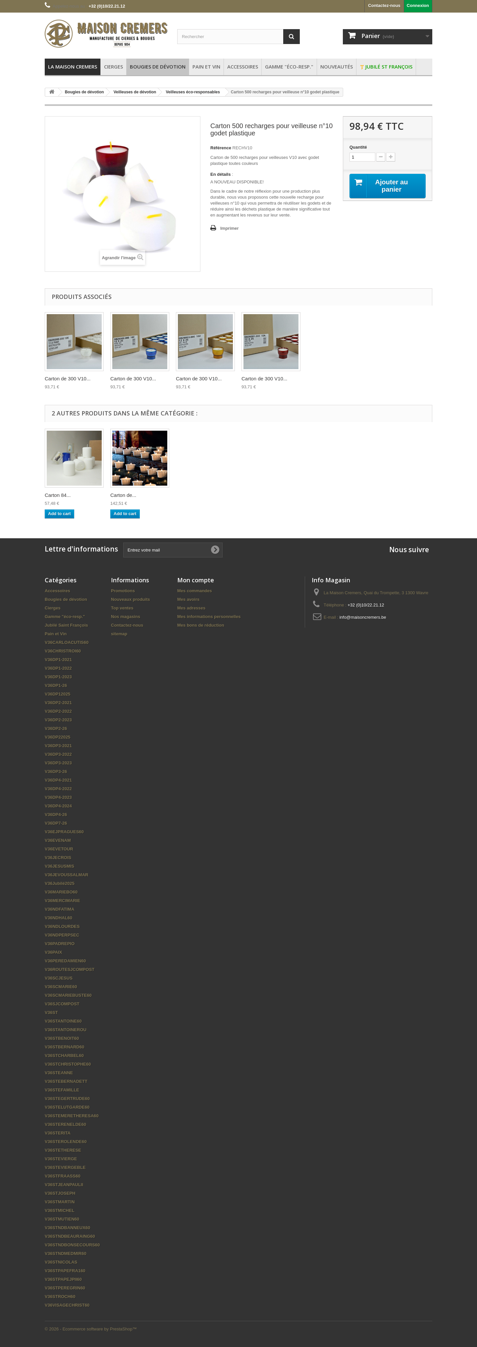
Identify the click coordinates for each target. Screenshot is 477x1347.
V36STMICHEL (60, 1210)
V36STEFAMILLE (62, 1089)
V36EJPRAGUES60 (64, 831)
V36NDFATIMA (59, 909)
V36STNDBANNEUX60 (67, 1227)
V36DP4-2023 (58, 797)
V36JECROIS (58, 857)
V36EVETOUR (59, 848)
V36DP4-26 (56, 814)
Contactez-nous (384, 5)
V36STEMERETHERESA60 (72, 1115)
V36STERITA (58, 1133)
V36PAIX (53, 952)
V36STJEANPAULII (64, 1184)
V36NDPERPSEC (62, 935)
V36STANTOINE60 (63, 1021)
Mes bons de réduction (200, 625)
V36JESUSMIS (59, 866)
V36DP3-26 (56, 771)
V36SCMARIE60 (61, 986)
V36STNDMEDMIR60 (65, 1253)
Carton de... (123, 495)
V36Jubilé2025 (60, 883)
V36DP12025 (57, 694)
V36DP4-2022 (58, 788)
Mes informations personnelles (208, 616)
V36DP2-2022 (58, 711)
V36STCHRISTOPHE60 (68, 1064)
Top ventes (122, 607)
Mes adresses (191, 607)
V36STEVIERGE (61, 1158)
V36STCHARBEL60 (64, 1055)
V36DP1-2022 (58, 668)
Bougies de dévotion (66, 599)
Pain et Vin (56, 633)
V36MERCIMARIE (62, 900)
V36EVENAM (58, 840)
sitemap (119, 633)
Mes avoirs (188, 599)
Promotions (123, 590)
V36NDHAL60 (58, 917)
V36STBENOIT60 (62, 1038)
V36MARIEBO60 (61, 892)
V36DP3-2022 (58, 754)
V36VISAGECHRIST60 (67, 1305)
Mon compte (195, 580)
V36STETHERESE (63, 1150)
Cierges (53, 607)
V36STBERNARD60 (64, 1046)
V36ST (51, 1012)
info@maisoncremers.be (363, 617)
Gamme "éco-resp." (65, 616)
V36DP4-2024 (58, 805)
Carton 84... (58, 495)
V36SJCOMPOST (62, 1003)
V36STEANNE (59, 1072)
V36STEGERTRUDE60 (67, 1098)
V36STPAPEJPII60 (63, 1279)
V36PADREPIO (60, 943)
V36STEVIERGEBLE (65, 1167)
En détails (220, 174)
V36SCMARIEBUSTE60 (68, 995)
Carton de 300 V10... (67, 378)
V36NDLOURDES (62, 926)
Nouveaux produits (130, 599)
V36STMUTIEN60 (62, 1219)
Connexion (418, 5)
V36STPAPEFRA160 (65, 1270)
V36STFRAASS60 (62, 1176)
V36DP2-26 (56, 728)
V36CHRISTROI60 (63, 651)
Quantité (358, 147)
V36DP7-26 (56, 823)
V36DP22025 (57, 737)
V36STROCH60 (60, 1296)
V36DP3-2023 (58, 762)
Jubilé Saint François (66, 625)
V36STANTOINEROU (65, 1029)
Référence (220, 147)
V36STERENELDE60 (65, 1124)
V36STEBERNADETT (66, 1081)
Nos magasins (125, 616)
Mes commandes (194, 590)
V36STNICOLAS (61, 1262)
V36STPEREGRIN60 (65, 1287)
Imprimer (229, 228)
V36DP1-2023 (58, 676)
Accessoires (57, 590)
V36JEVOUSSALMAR (66, 874)
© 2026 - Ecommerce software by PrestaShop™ (91, 1328)
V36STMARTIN (60, 1201)
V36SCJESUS (59, 978)
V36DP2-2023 (58, 719)
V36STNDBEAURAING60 (70, 1236)
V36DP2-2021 (58, 702)
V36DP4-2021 (58, 780)
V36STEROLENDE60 (65, 1141)
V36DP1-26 (56, 685)
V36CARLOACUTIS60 (66, 642)
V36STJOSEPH (60, 1193)
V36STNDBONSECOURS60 (72, 1244)
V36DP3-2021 (58, 745)
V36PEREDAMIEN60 (65, 960)
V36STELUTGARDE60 (67, 1107)
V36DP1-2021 (58, 659)
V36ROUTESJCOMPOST (69, 969)
